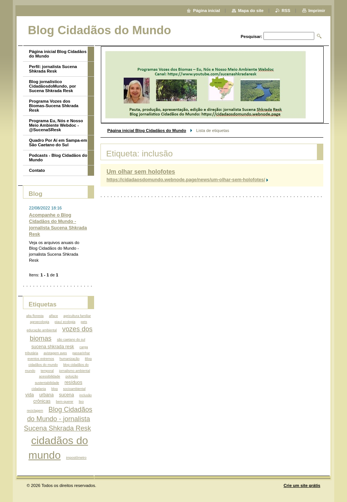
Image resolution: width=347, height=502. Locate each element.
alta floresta (35, 316)
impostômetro (76, 458)
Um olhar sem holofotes (141, 171)
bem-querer (64, 401)
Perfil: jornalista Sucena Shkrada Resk (53, 68)
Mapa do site (250, 10)
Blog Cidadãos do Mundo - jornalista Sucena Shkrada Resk (58, 419)
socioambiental (74, 389)
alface (53, 316)
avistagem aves (55, 353)
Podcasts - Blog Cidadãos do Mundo (58, 157)
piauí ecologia (65, 322)
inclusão (85, 395)
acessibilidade (49, 376)
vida (29, 394)
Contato (37, 170)
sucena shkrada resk (52, 346)
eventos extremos (40, 359)
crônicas (41, 401)
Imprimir (316, 10)
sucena (66, 394)
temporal (47, 371)
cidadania (39, 389)
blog (54, 389)
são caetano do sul (71, 339)
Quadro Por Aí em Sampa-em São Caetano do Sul (58, 142)
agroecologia (39, 322)
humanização (69, 359)
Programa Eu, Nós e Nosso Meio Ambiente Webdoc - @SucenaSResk (56, 125)
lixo (81, 401)
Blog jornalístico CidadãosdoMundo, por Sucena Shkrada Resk (52, 86)
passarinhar (81, 353)
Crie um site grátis (301, 485)
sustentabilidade (47, 383)
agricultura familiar (77, 316)
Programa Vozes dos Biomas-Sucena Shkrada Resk (53, 105)
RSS (286, 10)
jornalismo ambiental (74, 371)
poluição (71, 376)
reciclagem (35, 411)
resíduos (73, 382)
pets (84, 322)
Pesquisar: (251, 36)
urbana (46, 394)
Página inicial (206, 10)
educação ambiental (42, 330)
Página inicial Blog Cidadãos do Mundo (146, 130)
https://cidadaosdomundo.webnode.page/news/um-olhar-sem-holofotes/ (186, 179)
